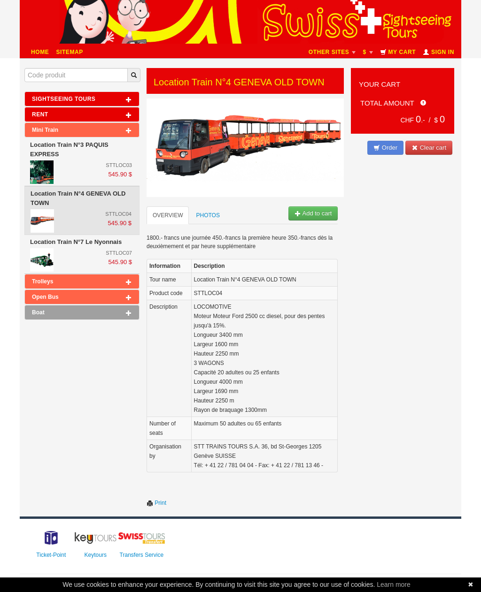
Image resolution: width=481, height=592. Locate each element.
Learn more (394, 584)
